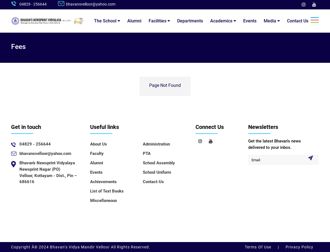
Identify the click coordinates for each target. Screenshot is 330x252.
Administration (156, 144)
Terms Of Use (258, 247)
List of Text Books (107, 191)
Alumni (134, 21)
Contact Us (297, 21)
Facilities (159, 21)
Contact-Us (153, 181)
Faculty (97, 153)
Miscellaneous (103, 200)
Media (272, 21)
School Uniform (157, 172)
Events (250, 21)
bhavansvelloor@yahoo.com (90, 4)
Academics (223, 21)
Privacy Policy (299, 247)
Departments (190, 21)
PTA (147, 153)
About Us (98, 144)
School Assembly (159, 162)
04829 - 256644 (33, 4)
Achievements (103, 181)
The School (107, 21)
